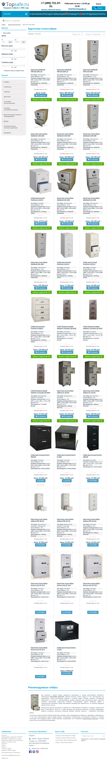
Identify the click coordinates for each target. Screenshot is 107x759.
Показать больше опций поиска (14, 70)
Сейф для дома (60, 735)
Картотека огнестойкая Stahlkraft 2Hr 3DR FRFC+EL (91, 200)
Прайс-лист (5, 758)
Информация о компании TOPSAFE (12, 737)
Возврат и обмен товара (9, 750)
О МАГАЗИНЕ (35, 14)
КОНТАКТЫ (100, 14)
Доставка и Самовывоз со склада (11, 738)
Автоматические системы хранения (10, 127)
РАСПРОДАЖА (88, 14)
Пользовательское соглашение (11, 752)
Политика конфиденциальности (11, 755)
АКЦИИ (62, 14)
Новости (4, 747)
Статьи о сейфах (6, 748)
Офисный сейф (70, 738)
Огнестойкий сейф (60, 740)
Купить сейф (59, 731)
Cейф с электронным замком (64, 742)
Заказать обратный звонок (51, 9)
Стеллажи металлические (9, 102)
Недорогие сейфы (70, 735)
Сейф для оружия (60, 738)
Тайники (7, 92)
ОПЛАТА (45, 14)
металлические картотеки (90, 718)
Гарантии (4, 743)
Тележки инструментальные (11, 109)
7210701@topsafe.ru (77, 9)
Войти (98, 4)
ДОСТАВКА (54, 14)
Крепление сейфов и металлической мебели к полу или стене (12, 741)
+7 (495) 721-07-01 (51, 4)
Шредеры (7, 133)
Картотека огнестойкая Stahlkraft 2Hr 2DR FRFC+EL (65, 200)
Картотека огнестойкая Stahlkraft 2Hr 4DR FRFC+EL (39, 264)
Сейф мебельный (72, 740)
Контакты (4, 735)
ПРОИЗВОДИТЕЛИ (73, 14)
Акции (3, 745)
